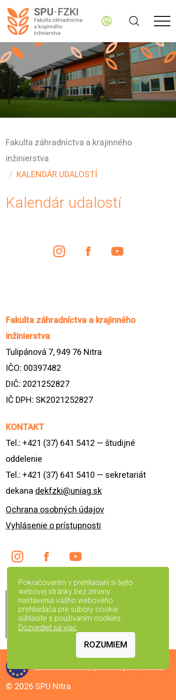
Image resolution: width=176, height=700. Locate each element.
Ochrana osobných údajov (55, 509)
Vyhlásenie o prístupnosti (53, 525)
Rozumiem (105, 644)
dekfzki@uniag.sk (68, 491)
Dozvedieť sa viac (47, 627)
